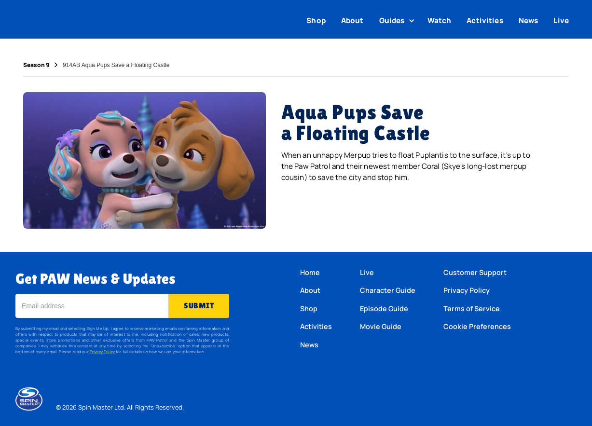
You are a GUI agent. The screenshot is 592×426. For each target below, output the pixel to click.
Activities (485, 20)
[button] (398, 20)
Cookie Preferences (477, 326)
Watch (439, 20)
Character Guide (387, 290)
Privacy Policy (102, 351)
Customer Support (475, 272)
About (352, 20)
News (528, 20)
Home (310, 272)
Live (561, 20)
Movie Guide (380, 326)
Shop (316, 20)
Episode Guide (384, 308)
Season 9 (36, 65)
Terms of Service (471, 308)
